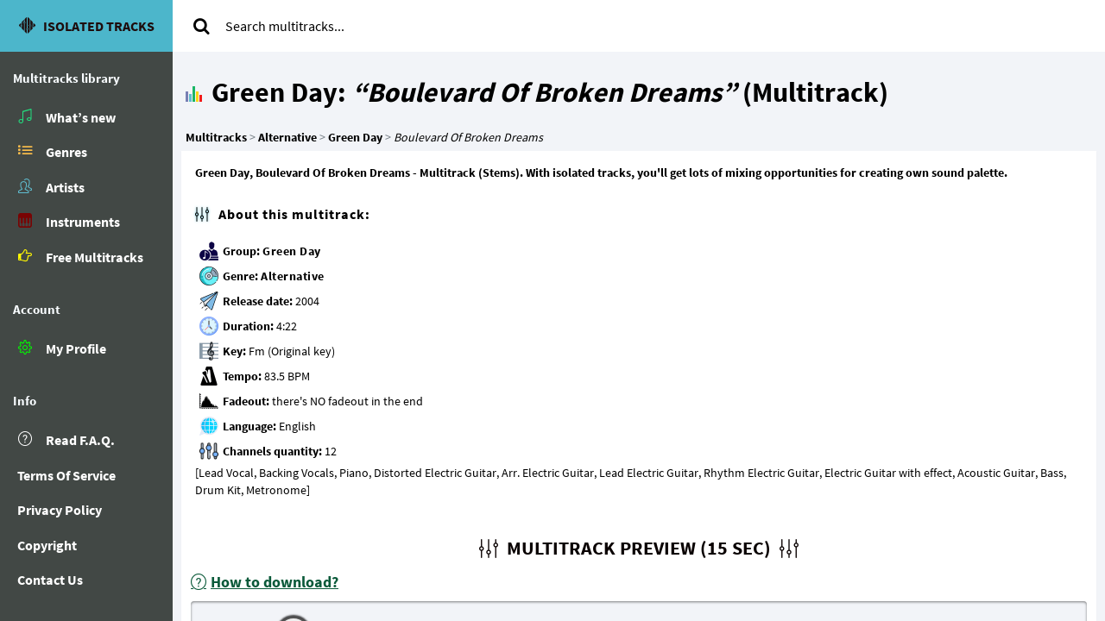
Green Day (291, 251)
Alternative (293, 276)
